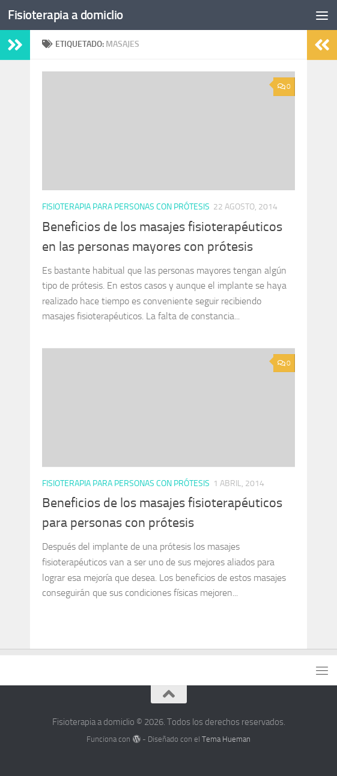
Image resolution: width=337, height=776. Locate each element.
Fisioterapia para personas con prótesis (126, 207)
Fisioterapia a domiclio (65, 14)
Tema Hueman (226, 739)
